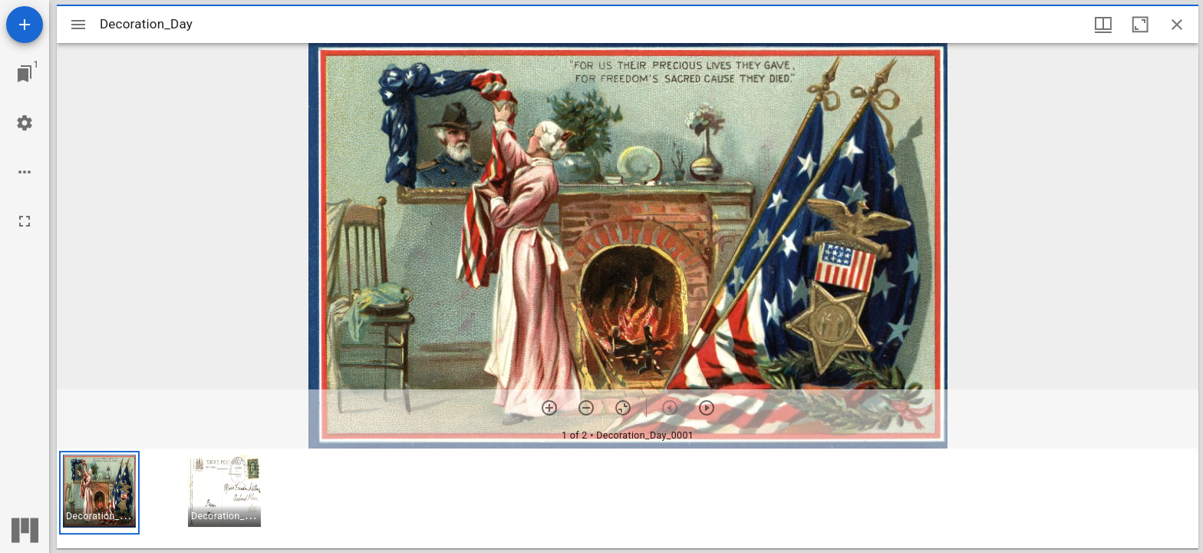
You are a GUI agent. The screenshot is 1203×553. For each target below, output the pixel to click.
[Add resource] (24, 24)
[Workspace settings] (24, 122)
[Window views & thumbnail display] (1103, 24)
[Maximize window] (1140, 24)
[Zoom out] (586, 407)
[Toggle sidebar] (78, 24)
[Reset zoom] (623, 407)
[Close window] (1177, 24)
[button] (99, 493)
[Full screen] (24, 221)
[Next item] (706, 407)
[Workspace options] (24, 172)
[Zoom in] (549, 407)
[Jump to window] (24, 73)
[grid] (627, 498)
